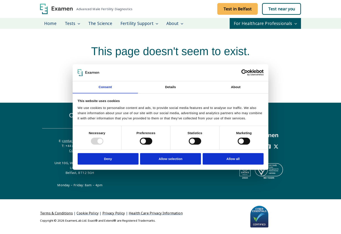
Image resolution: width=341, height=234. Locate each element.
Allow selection (170, 159)
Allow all (233, 159)
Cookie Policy (88, 213)
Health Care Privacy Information (156, 213)
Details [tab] (170, 87)
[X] (276, 146)
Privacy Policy (113, 213)
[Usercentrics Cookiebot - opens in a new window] (245, 72)
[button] (237, 9)
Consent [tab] (105, 87)
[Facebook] (268, 146)
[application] (77, 23)
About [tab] (236, 87)
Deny (108, 159)
